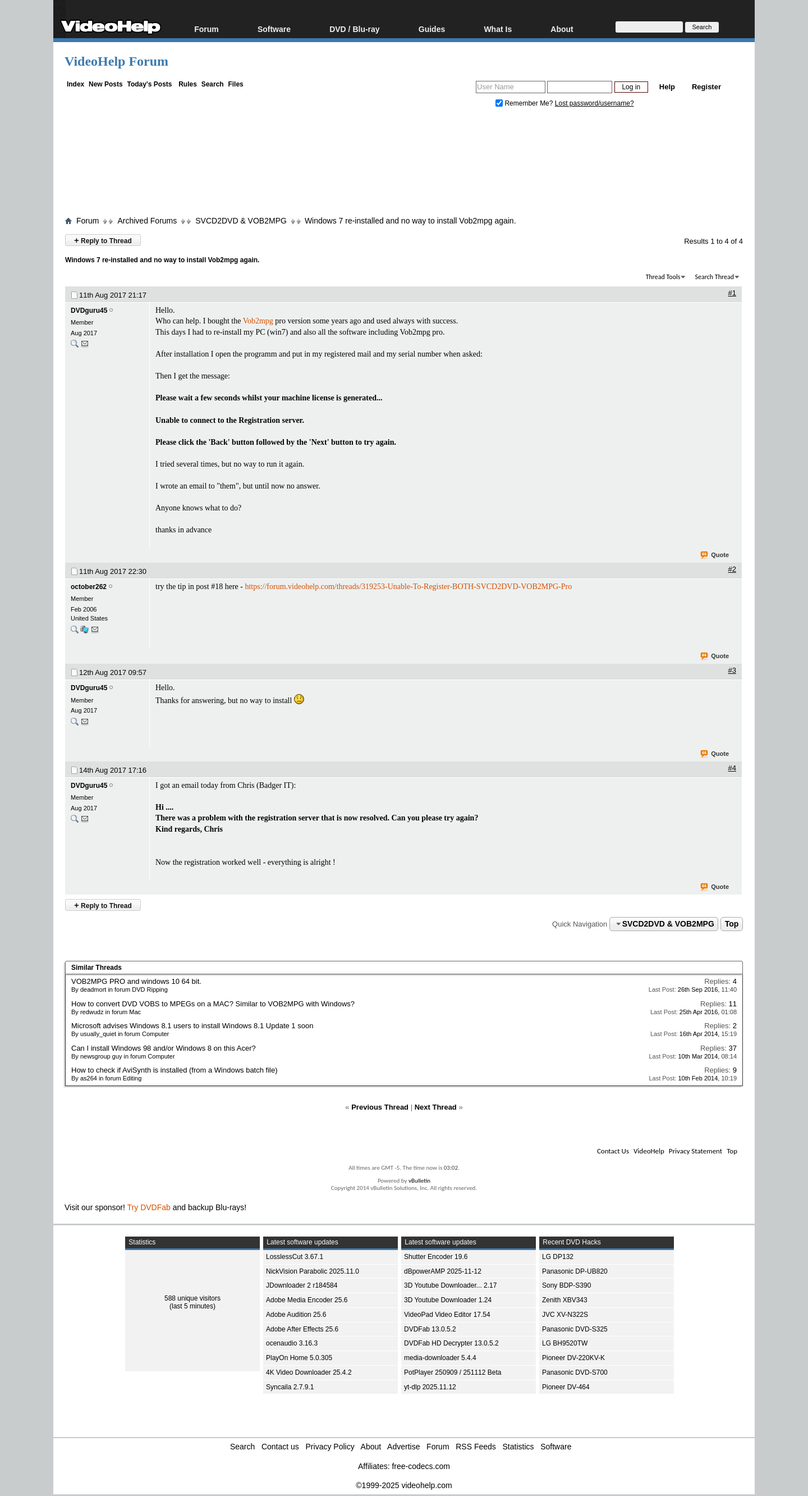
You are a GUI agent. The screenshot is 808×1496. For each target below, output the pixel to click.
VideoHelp (648, 1151)
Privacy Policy (330, 1446)
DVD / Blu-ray (354, 29)
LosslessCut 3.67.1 (294, 1257)
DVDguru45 (89, 310)
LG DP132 (557, 1257)
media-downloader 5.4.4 (440, 1358)
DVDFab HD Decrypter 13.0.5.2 (451, 1343)
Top (732, 923)
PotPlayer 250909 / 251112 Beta (452, 1372)
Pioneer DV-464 (566, 1387)
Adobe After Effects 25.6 (302, 1329)
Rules (187, 84)
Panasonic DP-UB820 (575, 1271)
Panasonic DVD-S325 (575, 1329)
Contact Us (613, 1151)
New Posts (106, 84)
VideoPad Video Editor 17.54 (447, 1315)
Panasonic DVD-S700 (575, 1372)
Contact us (280, 1446)
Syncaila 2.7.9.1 (290, 1387)
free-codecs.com (420, 1466)
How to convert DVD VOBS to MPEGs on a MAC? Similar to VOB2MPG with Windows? (213, 1004)
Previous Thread (379, 1107)
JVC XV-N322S (565, 1315)
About (561, 29)
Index (75, 84)
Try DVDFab (149, 1207)
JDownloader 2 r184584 (301, 1285)
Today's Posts (149, 84)
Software (274, 29)
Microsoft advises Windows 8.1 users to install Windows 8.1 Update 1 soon (192, 1025)
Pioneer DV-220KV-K (573, 1358)
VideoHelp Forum (116, 61)
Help (667, 87)
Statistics (518, 1446)
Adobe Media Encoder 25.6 (306, 1300)
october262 (89, 587)
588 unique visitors (192, 1298)
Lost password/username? (594, 103)
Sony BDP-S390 (566, 1285)
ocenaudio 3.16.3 (292, 1343)
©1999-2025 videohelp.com (404, 1485)
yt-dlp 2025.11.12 (430, 1387)
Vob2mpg (258, 321)
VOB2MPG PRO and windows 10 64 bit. (136, 981)
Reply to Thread (103, 240)
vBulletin (419, 1180)
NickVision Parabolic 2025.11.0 (312, 1271)
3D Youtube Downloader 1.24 (448, 1300)
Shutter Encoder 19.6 (435, 1257)
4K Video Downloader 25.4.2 (309, 1372)
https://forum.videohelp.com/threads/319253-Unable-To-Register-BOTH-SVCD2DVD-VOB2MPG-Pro (408, 586)
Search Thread (714, 277)
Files (235, 84)
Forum (206, 29)
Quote (715, 555)
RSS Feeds (476, 1446)
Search (212, 84)
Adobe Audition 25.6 (296, 1315)
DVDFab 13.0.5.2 (430, 1329)
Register (706, 87)
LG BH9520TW (564, 1343)
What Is (498, 29)
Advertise (403, 1446)
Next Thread (436, 1107)
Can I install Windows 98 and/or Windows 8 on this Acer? (163, 1048)
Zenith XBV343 (564, 1300)
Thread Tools (663, 277)
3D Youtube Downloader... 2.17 (450, 1285)
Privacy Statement (695, 1151)
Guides (432, 29)
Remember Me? (525, 103)
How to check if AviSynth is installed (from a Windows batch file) (174, 1070)
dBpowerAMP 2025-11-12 (442, 1271)
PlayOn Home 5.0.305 (299, 1358)
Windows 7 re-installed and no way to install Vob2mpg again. (410, 220)
